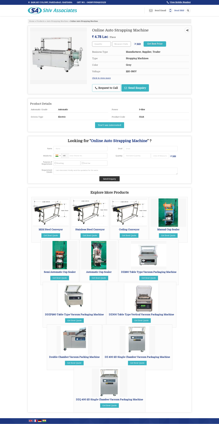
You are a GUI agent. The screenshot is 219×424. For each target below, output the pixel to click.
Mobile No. (47, 156)
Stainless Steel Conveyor (90, 229)
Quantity (119, 156)
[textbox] (121, 44)
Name (49, 148)
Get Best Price (155, 44)
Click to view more (101, 78)
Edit (137, 44)
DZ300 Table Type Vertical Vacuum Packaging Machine (141, 314)
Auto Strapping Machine (57, 21)
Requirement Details (47, 171)
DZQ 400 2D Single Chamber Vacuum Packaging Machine (109, 399)
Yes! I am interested (109, 125)
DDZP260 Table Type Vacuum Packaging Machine (74, 314)
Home (31, 21)
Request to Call (106, 88)
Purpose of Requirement (47, 163)
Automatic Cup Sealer (99, 272)
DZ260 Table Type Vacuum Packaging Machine (148, 272)
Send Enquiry (135, 87)
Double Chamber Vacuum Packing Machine (74, 357)
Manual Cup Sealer (168, 229)
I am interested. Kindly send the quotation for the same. (116, 171)
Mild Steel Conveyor (51, 229)
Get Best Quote (51, 235)
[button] (180, 2)
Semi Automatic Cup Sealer (60, 272)
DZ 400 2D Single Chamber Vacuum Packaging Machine (137, 357)
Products (40, 21)
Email (120, 148)
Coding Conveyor (129, 229)
